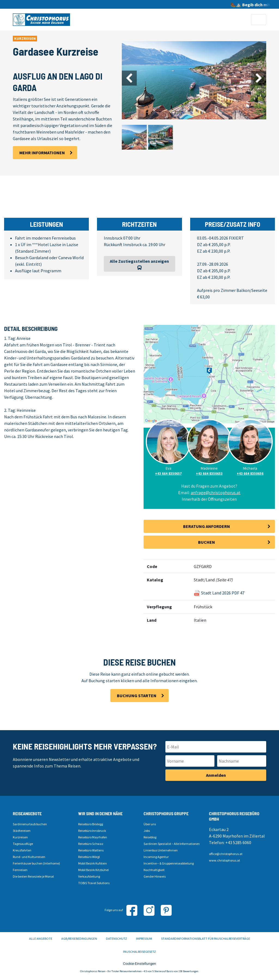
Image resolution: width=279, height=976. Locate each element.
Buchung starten (136, 695)
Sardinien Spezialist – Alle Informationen (172, 844)
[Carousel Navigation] (194, 78)
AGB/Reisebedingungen (79, 938)
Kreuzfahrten (22, 850)
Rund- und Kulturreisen (29, 857)
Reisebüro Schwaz (90, 844)
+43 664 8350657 (168, 473)
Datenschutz (116, 938)
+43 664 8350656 (250, 473)
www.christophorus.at (224, 860)
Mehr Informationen (42, 152)
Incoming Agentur (156, 857)
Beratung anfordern (206, 526)
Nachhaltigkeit (154, 870)
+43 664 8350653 (209, 473)
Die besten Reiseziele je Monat (33, 876)
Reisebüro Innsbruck (92, 831)
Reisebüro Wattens (91, 850)
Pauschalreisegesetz (139, 952)
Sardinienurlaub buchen (30, 824)
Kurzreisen (20, 837)
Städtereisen (22, 831)
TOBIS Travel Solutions (94, 883)
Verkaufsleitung (89, 876)
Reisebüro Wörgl (89, 857)
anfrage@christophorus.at (216, 492)
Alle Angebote (40, 938)
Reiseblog (150, 837)
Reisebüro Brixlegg (90, 824)
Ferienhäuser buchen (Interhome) (36, 863)
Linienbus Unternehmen (161, 850)
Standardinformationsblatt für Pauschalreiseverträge (205, 938)
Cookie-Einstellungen (139, 964)
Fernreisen (20, 870)
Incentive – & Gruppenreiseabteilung (169, 863)
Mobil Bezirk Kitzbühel (93, 870)
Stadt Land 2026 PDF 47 (219, 593)
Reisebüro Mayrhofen (92, 837)
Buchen (206, 542)
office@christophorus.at (225, 854)
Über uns (150, 824)
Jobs (147, 831)
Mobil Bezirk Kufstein (92, 863)
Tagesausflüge (23, 844)
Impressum (144, 938)
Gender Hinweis (155, 876)
